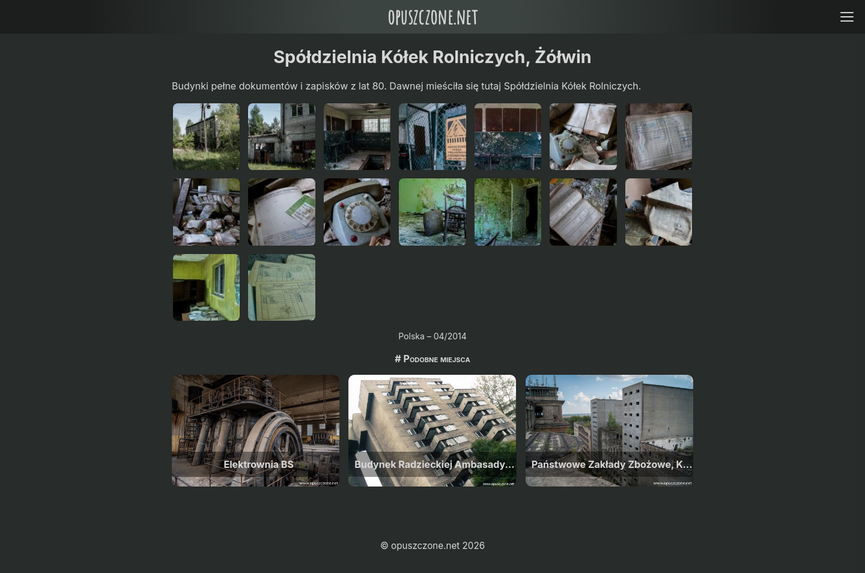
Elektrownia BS (258, 464)
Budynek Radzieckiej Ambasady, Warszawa (435, 464)
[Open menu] (846, 16)
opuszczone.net (432, 16)
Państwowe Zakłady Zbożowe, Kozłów (612, 464)
